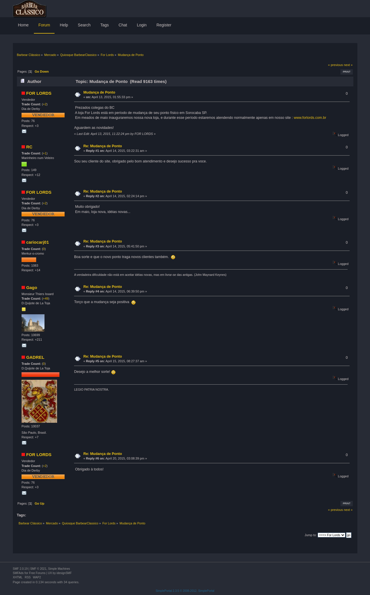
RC (29, 146)
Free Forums (37, 573)
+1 (45, 153)
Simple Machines (59, 568)
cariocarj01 (37, 242)
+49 (46, 298)
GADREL (35, 357)
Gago (31, 287)
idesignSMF (64, 573)
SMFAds (18, 573)
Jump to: (311, 535)
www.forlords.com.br (310, 118)
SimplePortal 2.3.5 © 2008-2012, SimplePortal (185, 590)
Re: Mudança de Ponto (102, 146)
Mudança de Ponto (99, 92)
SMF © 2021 (38, 568)
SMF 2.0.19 (20, 568)
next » (348, 65)
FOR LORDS (38, 93)
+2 (45, 104)
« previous (335, 65)
